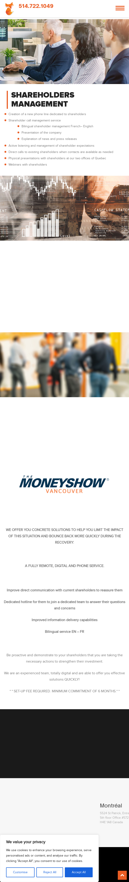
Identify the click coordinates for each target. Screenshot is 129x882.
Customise (20, 872)
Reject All (49, 872)
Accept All (79, 872)
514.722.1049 (36, 6)
